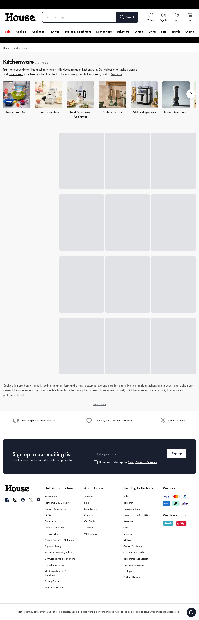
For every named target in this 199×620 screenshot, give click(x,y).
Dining (139, 31)
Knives (55, 31)
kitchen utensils (128, 69)
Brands (176, 31)
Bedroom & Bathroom (78, 31)
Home (6, 48)
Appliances (39, 31)
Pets (163, 31)
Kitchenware (104, 31)
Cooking (21, 31)
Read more (116, 74)
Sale (7, 31)
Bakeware (123, 31)
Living (152, 31)
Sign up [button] (177, 453)
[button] (191, 94)
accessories (16, 74)
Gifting (189, 31)
